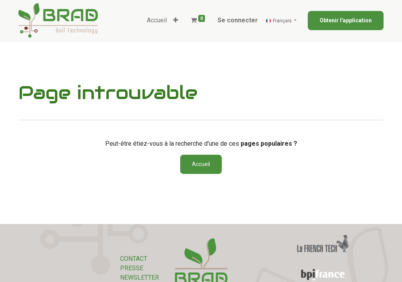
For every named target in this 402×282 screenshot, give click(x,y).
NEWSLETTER (139, 277)
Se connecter (237, 20)
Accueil (201, 164)
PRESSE (131, 268)
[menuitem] (157, 20)
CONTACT (133, 258)
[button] (175, 20)
